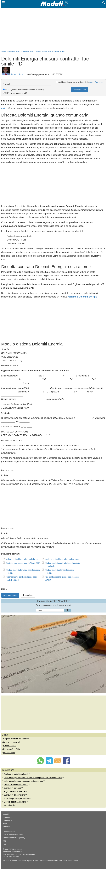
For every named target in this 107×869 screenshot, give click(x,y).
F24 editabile (9, 805)
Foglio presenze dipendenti (15, 791)
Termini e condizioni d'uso (13, 835)
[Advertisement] (53, 28)
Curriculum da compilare (14, 795)
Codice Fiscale (9, 746)
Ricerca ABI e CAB (11, 749)
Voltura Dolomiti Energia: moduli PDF (22, 559)
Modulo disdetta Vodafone (15, 802)
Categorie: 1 (7, 817)
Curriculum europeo (12, 788)
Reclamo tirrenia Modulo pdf (16, 774)
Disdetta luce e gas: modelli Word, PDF (23, 563)
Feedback (27, 595)
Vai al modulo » (79, 89)
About (5, 823)
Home (4, 51)
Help (4, 841)
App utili (6, 814)
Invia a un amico (10, 595)
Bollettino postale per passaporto (18, 798)
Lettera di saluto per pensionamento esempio (23, 781)
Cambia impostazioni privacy (14, 838)
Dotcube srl (17, 849)
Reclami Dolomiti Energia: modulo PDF (62, 559)
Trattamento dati (9, 832)
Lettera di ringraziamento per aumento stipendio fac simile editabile (33, 777)
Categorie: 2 (7, 820)
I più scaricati (9, 753)
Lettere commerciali (11, 742)
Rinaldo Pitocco (18, 74)
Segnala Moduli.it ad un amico (16, 739)
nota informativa (96, 82)
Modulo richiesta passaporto (16, 784)
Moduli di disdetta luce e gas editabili (20, 51)
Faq (4, 844)
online (4, 108)
